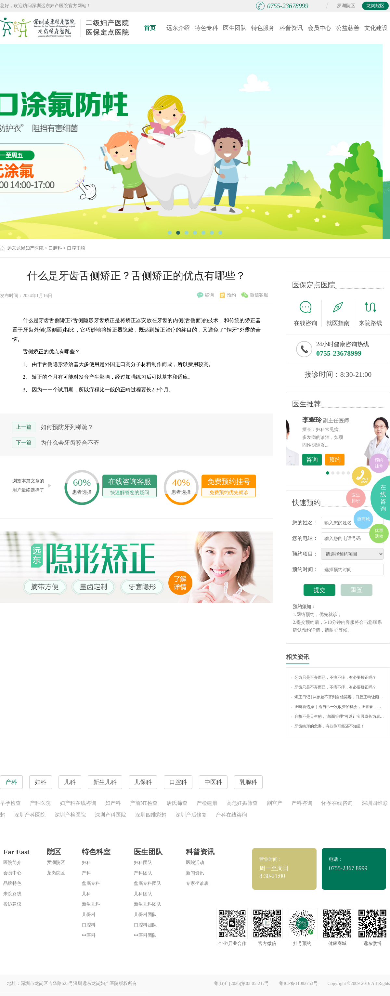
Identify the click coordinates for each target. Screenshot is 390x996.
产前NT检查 (144, 803)
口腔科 (55, 248)
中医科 (89, 935)
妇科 (86, 862)
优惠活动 (379, 533)
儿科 (86, 893)
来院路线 (370, 314)
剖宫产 (274, 803)
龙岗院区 (375, 5)
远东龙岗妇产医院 (25, 248)
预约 (228, 295)
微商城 (363, 519)
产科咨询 (302, 803)
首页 (150, 28)
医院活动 (195, 862)
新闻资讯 (195, 873)
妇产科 (113, 803)
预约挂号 (379, 463)
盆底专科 (91, 883)
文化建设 (376, 28)
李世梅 (348, 420)
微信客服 (254, 295)
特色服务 (263, 28)
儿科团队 (143, 893)
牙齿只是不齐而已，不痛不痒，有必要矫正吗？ (333, 677)
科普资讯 (291, 28)
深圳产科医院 (30, 815)
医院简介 (12, 862)
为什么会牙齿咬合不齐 (70, 442)
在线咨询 (308, 313)
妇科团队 (143, 862)
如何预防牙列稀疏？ (67, 427)
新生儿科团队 (147, 904)
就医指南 (340, 313)
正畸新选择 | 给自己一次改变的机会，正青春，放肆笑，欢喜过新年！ (338, 706)
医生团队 (234, 28)
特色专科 (206, 28)
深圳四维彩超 (150, 815)
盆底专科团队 (147, 883)
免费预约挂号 (228, 487)
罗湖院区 (346, 5)
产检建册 (207, 803)
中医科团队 (145, 935)
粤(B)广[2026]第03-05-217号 (241, 983)
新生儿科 (91, 904)
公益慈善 (347, 28)
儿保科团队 (145, 914)
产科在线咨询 (231, 815)
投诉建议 (12, 904)
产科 (86, 873)
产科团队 (143, 873)
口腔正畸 (76, 248)
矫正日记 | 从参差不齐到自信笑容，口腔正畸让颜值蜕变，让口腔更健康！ (338, 697)
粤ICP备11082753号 (298, 983)
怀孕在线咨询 (337, 803)
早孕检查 (10, 803)
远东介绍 (178, 28)
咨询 (205, 295)
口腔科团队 (145, 925)
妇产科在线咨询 (78, 803)
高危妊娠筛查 (242, 803)
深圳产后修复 (191, 815)
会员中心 (319, 28)
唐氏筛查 (177, 803)
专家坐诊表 (197, 883)
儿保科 (89, 914)
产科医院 (40, 803)
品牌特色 (12, 883)
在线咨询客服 (129, 487)
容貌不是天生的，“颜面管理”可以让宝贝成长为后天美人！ (338, 716)
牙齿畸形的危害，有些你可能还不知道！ (328, 726)
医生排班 (356, 497)
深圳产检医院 (70, 815)
